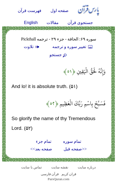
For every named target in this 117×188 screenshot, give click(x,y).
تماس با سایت (31, 167)
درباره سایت (87, 167)
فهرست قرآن (29, 10)
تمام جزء (43, 141)
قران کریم (69, 174)
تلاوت (32, 46)
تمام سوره (72, 141)
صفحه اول (60, 10)
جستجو (58, 54)
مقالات (53, 22)
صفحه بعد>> (41, 149)
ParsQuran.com (58, 179)
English (31, 22)
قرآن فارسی (50, 174)
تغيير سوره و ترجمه (72, 46)
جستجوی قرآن (80, 22)
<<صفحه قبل (75, 149)
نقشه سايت (59, 167)
